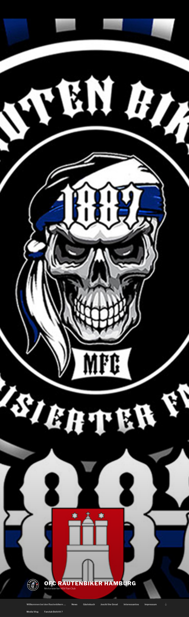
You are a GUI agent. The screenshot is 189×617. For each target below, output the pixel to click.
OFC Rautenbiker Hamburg (90, 583)
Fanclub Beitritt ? (53, 611)
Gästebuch (89, 604)
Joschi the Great (109, 604)
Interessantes (131, 604)
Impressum (151, 604)
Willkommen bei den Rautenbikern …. (46, 604)
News (74, 604)
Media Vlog (33, 611)
